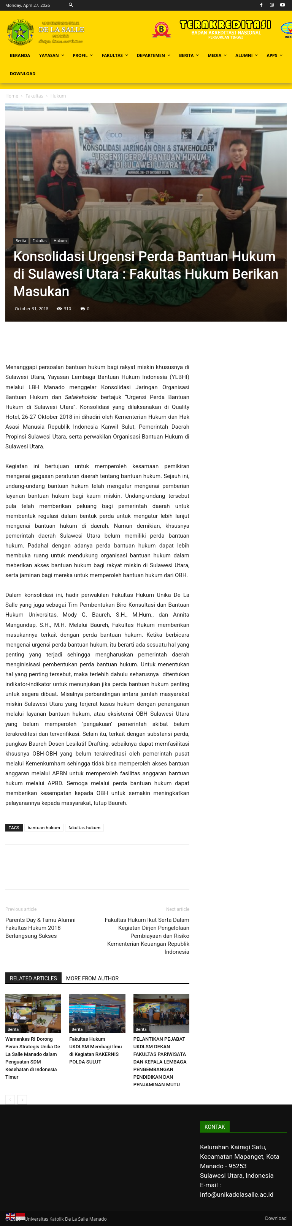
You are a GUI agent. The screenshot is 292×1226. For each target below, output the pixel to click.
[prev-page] (10, 1100)
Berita (21, 240)
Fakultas (34, 96)
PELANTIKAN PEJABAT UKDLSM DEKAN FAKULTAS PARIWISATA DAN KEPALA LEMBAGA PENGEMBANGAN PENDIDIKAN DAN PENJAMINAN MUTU (160, 1061)
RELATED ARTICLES (33, 978)
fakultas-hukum (84, 827)
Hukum (60, 240)
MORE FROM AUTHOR (92, 978)
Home (11, 96)
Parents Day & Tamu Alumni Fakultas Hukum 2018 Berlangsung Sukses (40, 928)
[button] (71, 5)
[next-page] (22, 1100)
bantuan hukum (44, 827)
